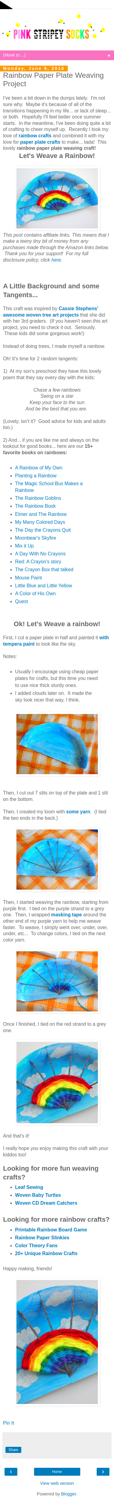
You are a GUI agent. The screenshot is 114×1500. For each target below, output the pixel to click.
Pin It (8, 1423)
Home (57, 1472)
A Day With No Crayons (40, 553)
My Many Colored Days (40, 522)
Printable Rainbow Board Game (51, 1229)
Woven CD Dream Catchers (46, 1203)
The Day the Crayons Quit (43, 530)
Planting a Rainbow (36, 475)
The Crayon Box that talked (44, 569)
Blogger (68, 1493)
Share (13, 1450)
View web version (57, 1483)
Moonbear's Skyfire (35, 538)
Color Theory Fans (36, 1245)
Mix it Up (24, 545)
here (56, 260)
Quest (21, 601)
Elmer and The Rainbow (41, 514)
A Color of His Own (35, 593)
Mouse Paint (28, 577)
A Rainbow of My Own (39, 467)
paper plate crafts (40, 142)
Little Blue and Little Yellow (43, 585)
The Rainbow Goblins (38, 498)
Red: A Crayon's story (38, 561)
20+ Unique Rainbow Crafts (46, 1253)
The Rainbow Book (35, 506)
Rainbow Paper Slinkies (42, 1237)
